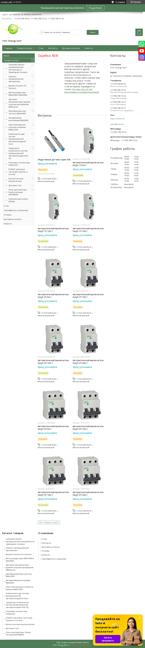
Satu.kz (86, 642)
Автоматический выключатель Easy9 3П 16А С (53, 493)
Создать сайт (6, 2)
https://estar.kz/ (117, 118)
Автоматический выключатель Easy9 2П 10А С (88, 295)
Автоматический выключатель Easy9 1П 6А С (88, 164)
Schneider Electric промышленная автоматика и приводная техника (18, 68)
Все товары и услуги (48, 522)
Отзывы (7, 214)
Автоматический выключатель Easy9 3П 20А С (88, 493)
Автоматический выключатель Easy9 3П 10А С (88, 427)
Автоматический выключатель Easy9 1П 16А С (88, 229)
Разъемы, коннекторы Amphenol (19, 163)
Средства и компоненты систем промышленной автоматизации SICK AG (18, 153)
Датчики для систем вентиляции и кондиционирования (81, 91)
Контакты (53, 48)
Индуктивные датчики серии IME (54, 159)
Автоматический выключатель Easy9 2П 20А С (88, 361)
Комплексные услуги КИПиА (18, 200)
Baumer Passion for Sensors (17, 87)
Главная (8, 48)
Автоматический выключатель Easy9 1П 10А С (53, 229)
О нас (41, 48)
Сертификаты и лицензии (16, 210)
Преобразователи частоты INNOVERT (17, 112)
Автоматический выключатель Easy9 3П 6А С (53, 427)
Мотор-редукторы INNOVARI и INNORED (18, 93)
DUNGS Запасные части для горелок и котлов (19, 619)
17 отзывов (120, 2)
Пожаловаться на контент (81, 645)
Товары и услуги (24, 48)
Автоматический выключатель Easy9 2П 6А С (53, 295)
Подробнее (95, 7)
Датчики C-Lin (15, 185)
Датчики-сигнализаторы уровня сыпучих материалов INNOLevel (19, 103)
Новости (89, 48)
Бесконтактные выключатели (16, 179)
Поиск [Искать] (92, 32)
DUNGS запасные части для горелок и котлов (18, 172)
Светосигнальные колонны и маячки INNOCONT (17, 127)
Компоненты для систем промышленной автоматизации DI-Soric (17, 139)
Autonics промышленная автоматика (16, 79)
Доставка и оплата (71, 48)
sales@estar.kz (117, 124)
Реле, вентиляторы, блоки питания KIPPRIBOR (18, 192)
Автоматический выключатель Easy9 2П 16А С (53, 361)
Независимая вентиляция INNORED (18, 119)
